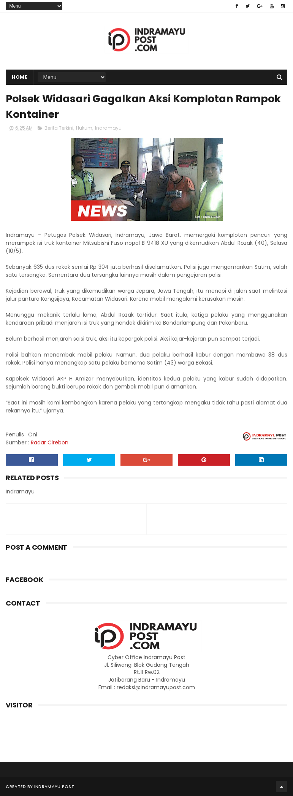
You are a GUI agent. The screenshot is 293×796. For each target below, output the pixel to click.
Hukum (84, 128)
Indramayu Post (54, 786)
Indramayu (108, 128)
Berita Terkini (58, 128)
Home (19, 77)
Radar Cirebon (49, 442)
